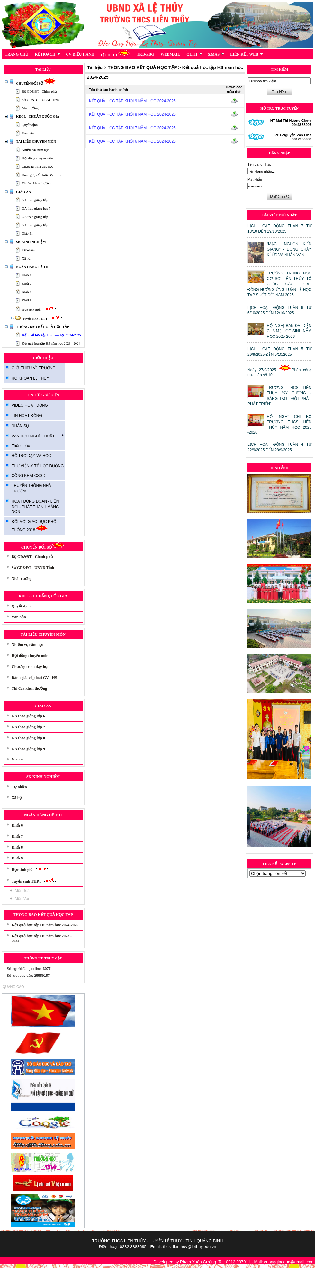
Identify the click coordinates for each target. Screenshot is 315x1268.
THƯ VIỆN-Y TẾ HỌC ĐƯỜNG (38, 466)
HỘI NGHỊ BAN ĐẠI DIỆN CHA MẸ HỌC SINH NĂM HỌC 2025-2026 (289, 331)
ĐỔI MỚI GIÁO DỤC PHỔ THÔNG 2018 (34, 525)
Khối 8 (27, 292)
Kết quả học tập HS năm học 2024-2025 (51, 335)
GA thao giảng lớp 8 (36, 217)
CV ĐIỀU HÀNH (80, 54)
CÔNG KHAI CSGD (28, 475)
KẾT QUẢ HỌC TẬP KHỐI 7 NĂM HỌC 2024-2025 (132, 128)
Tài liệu (95, 67)
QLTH (194, 54)
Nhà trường (30, 108)
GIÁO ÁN (23, 191)
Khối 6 (27, 275)
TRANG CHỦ (16, 54)
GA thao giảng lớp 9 (36, 225)
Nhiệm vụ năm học (35, 150)
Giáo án (27, 233)
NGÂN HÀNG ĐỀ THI (33, 267)
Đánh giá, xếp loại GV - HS (41, 175)
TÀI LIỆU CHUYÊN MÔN (36, 141)
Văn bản (28, 133)
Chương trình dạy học (37, 166)
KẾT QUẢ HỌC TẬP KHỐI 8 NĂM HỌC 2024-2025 (132, 114)
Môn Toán (23, 890)
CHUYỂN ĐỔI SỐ (36, 83)
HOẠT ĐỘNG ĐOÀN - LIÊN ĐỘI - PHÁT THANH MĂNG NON (35, 506)
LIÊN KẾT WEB (246, 54)
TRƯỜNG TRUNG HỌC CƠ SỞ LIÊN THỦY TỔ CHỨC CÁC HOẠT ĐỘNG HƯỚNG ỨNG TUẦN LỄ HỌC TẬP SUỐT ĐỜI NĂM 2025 (279, 284)
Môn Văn (22, 898)
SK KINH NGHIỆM (31, 242)
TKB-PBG (145, 54)
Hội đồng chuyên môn (37, 158)
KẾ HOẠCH (47, 54)
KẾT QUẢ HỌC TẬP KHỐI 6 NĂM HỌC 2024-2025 (132, 141)
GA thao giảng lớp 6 (36, 200)
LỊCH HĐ (115, 53)
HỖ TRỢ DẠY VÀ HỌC (31, 456)
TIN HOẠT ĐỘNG (27, 415)
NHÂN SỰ (20, 426)
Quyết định (30, 125)
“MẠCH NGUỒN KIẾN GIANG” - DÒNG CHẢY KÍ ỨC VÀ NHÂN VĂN (289, 249)
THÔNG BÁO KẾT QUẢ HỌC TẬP (42, 326)
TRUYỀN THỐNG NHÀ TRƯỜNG (31, 488)
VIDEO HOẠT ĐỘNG (30, 405)
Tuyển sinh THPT (43, 318)
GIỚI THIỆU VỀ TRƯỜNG (34, 368)
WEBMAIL (170, 54)
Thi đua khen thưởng (36, 183)
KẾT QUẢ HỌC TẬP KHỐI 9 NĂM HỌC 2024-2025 (132, 101)
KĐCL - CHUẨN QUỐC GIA (37, 116)
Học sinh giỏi (40, 309)
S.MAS (216, 54)
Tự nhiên (28, 250)
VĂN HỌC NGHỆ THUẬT (38, 435)
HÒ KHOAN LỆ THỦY (30, 378)
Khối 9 (27, 300)
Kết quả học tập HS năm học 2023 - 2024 (51, 343)
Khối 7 (27, 283)
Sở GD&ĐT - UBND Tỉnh (40, 100)
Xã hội (26, 258)
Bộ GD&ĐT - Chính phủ (39, 91)
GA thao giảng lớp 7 (36, 208)
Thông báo (21, 446)
